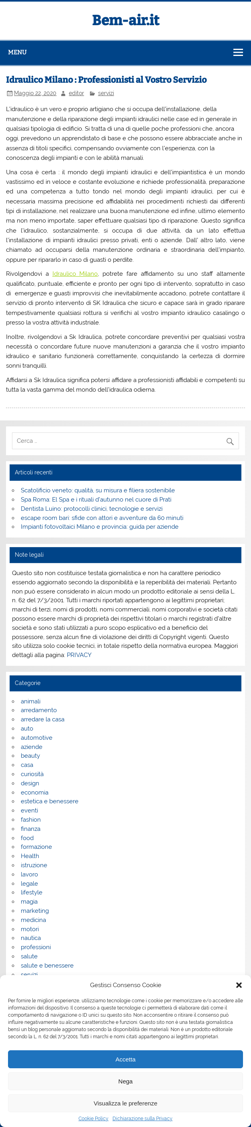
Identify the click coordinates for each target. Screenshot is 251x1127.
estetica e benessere (49, 801)
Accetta (125, 1059)
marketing (35, 910)
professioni (36, 947)
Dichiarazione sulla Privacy (142, 1118)
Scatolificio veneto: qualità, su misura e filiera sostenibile (98, 490)
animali (30, 701)
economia (34, 792)
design (30, 783)
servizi (106, 93)
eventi (29, 810)
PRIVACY (79, 655)
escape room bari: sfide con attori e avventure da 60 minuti (102, 518)
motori (30, 929)
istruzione (34, 865)
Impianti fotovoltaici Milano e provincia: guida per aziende (100, 526)
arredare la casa (42, 719)
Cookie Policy (93, 1118)
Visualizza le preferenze (125, 1103)
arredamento (39, 710)
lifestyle (31, 892)
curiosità (32, 774)
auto (27, 728)
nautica (31, 938)
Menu (17, 52)
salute (29, 956)
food (27, 838)
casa (27, 765)
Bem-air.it (125, 20)
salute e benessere (47, 965)
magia (29, 901)
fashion (31, 819)
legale (29, 883)
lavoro (29, 874)
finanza (30, 828)
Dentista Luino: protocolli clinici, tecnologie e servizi (92, 508)
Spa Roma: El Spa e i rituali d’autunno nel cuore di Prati (96, 499)
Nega (125, 1081)
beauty (30, 755)
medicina (33, 920)
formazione (36, 846)
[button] (239, 985)
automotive (36, 737)
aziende (31, 747)
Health (30, 856)
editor (76, 93)
